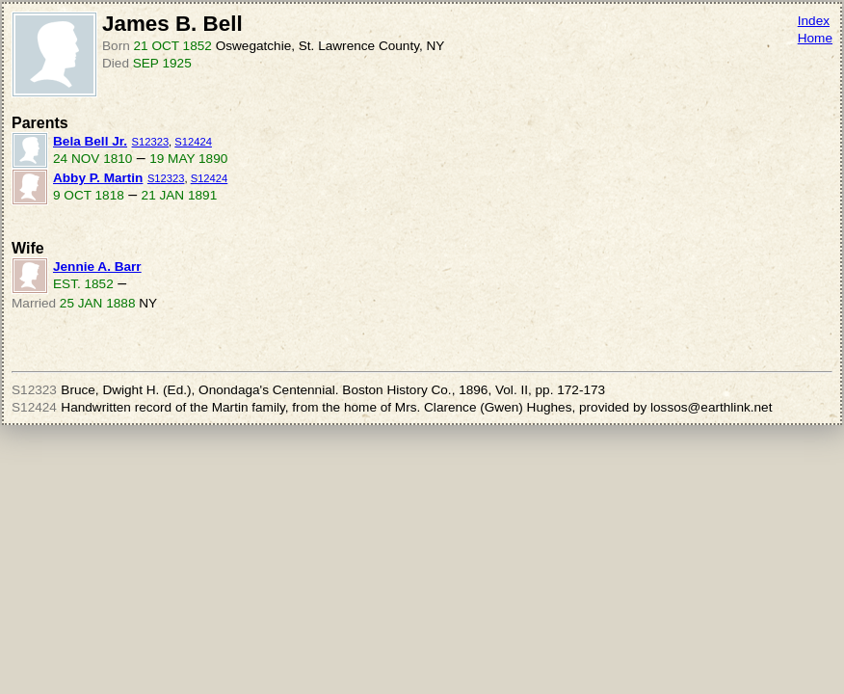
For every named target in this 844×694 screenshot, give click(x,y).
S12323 (151, 141)
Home (815, 38)
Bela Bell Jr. (90, 141)
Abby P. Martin (98, 178)
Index (814, 20)
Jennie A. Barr (97, 266)
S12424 (193, 141)
